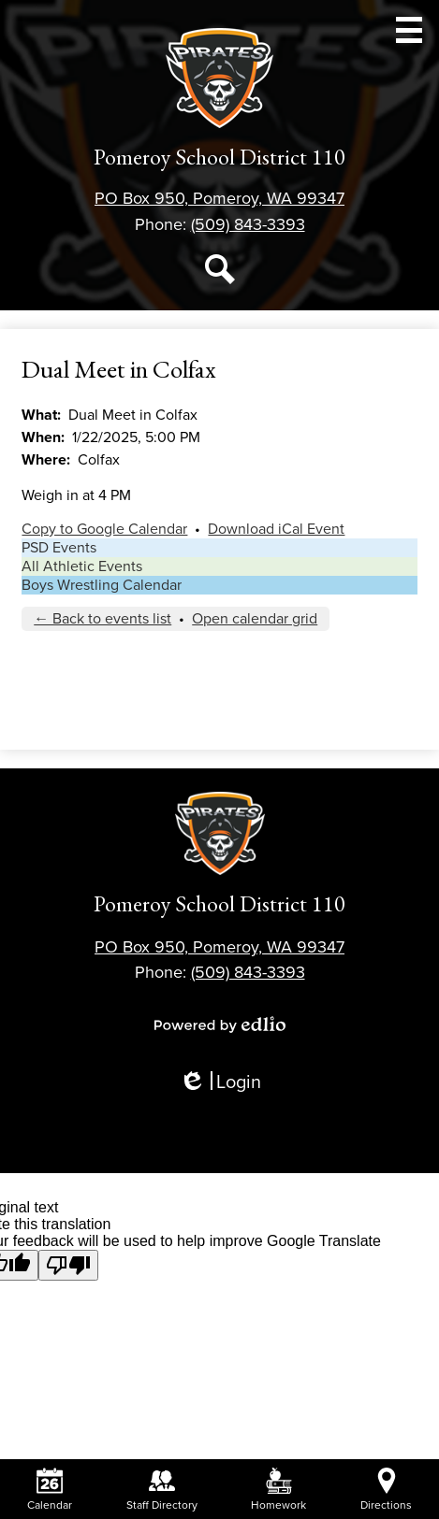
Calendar (49, 1490)
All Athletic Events (82, 566)
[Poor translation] (68, 1265)
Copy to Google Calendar (104, 529)
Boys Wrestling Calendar (102, 585)
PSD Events (59, 547)
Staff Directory (162, 1490)
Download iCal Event (276, 529)
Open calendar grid (254, 618)
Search (220, 273)
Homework (278, 1490)
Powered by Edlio (219, 1024)
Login (220, 1083)
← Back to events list (102, 618)
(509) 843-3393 (248, 224)
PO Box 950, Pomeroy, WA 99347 (219, 198)
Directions (386, 1490)
